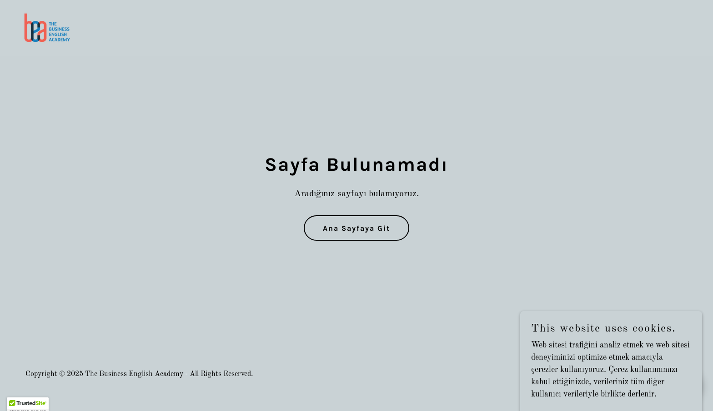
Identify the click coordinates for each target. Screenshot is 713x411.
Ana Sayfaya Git (356, 228)
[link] (48, 28)
